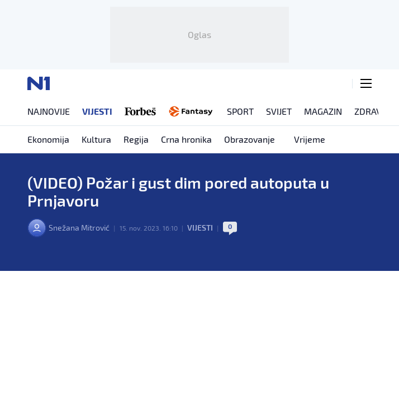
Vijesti (200, 227)
